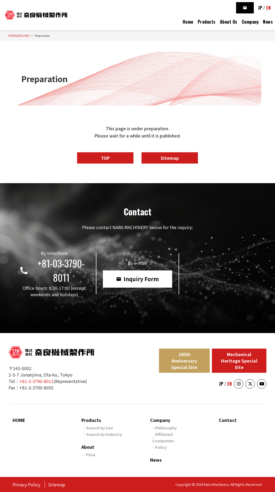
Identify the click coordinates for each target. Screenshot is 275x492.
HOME (19, 420)
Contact (228, 420)
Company (250, 22)
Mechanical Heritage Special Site (239, 360)
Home (188, 22)
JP (260, 8)
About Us (228, 22)
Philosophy (166, 427)
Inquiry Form (137, 279)
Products (207, 22)
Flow (90, 454)
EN (268, 8)
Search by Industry (104, 434)
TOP (105, 158)
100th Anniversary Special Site (184, 360)
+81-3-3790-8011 (36, 381)
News (268, 22)
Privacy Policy (26, 484)
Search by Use (99, 427)
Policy (161, 447)
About (87, 447)
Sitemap (170, 158)
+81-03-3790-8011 (52, 270)
